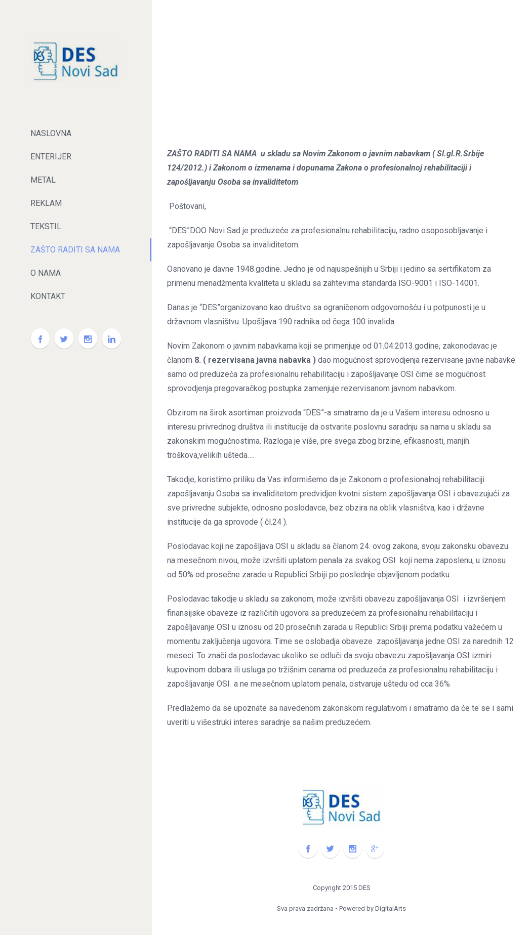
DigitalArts (390, 908)
